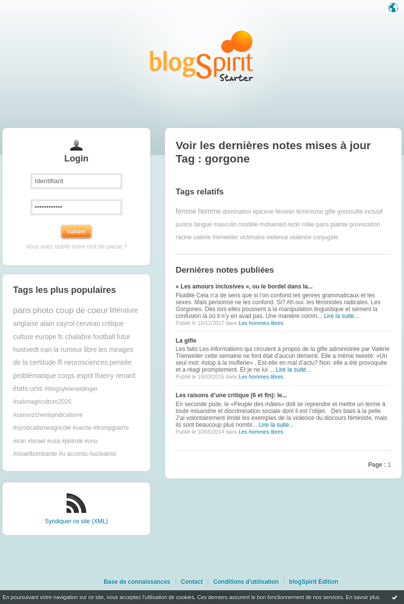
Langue (394, 8)
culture (23, 337)
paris (22, 310)
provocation (365, 224)
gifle (330, 211)
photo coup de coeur (70, 310)
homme (209, 211)
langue (203, 224)
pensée (120, 362)
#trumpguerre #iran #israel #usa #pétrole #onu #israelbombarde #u (71, 440)
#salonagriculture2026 (42, 401)
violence (277, 237)
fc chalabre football (86, 337)
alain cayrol (57, 323)
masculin (224, 224)
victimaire (252, 237)
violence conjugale (314, 237)
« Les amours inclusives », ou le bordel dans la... (244, 286)
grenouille (350, 211)
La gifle (186, 340)
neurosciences (86, 362)
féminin (285, 211)
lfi (60, 362)
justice (184, 224)
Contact (192, 581)
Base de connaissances (136, 581)
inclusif (374, 211)
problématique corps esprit (53, 376)
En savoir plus (362, 597)
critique (113, 323)
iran (46, 349)
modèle (248, 224)
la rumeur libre (75, 349)
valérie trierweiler (216, 237)
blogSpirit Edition (313, 581)
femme (186, 211)
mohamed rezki (280, 224)
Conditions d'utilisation (246, 581)
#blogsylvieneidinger (71, 388)
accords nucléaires (91, 453)
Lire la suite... (341, 316)
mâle (308, 224)
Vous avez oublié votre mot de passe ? (76, 246)
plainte (339, 224)
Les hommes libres (260, 323)
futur (124, 337)
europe (45, 337)
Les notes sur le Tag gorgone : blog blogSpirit (202, 55)
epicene (263, 211)
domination (236, 211)
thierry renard (115, 376)
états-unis (28, 388)
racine (184, 237)
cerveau (88, 323)
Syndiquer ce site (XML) (76, 521)
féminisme (309, 211)
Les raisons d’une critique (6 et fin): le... (231, 395)
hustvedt (26, 349)
